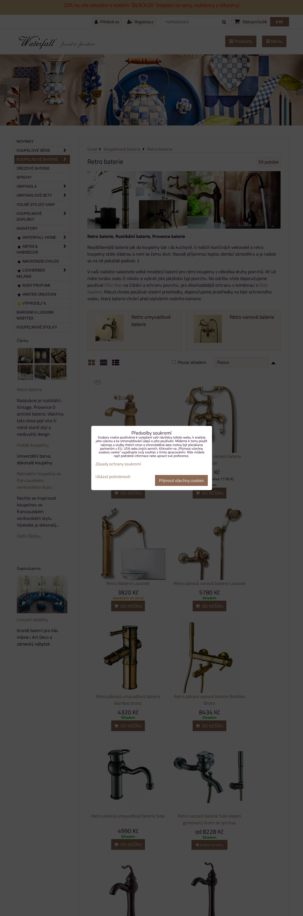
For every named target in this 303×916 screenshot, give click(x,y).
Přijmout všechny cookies (181, 480)
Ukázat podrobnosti (112, 476)
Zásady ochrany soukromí (118, 464)
